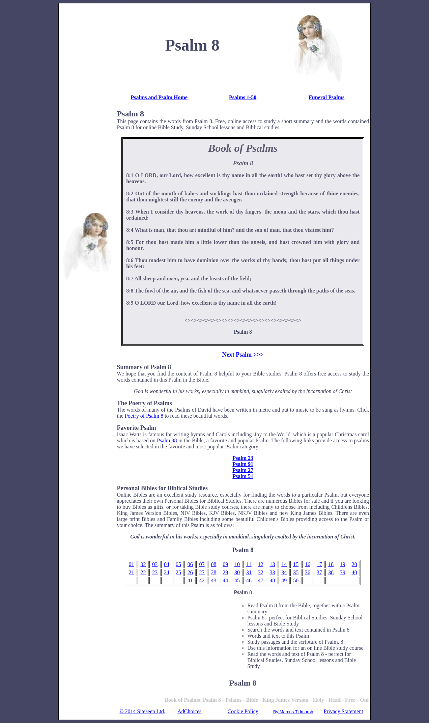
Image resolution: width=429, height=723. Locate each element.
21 (131, 572)
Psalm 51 (242, 476)
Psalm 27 (242, 470)
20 (354, 564)
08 (213, 564)
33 (272, 572)
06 (190, 564)
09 (225, 564)
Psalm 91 (242, 464)
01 (131, 564)
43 (213, 580)
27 (202, 572)
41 (190, 580)
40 (354, 572)
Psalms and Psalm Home (159, 97)
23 (155, 572)
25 (178, 572)
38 (331, 572)
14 (284, 564)
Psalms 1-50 (242, 97)
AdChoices (189, 711)
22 (143, 572)
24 (166, 572)
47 (260, 580)
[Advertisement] (87, 106)
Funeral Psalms (326, 97)
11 (248, 564)
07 (202, 564)
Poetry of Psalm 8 (144, 416)
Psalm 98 (167, 440)
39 (342, 572)
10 (237, 564)
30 (237, 572)
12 (260, 564)
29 (225, 572)
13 (272, 564)
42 (202, 580)
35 (295, 572)
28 (213, 572)
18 (331, 564)
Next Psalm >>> (243, 354)
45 (237, 580)
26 (190, 572)
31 (249, 572)
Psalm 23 (242, 458)
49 (284, 580)
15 (295, 564)
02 (143, 564)
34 (284, 572)
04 (166, 564)
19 (342, 564)
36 (307, 572)
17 (319, 564)
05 (178, 564)
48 (272, 580)
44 (225, 580)
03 (155, 564)
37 (319, 572)
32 (260, 572)
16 (307, 564)
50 (295, 580)
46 (249, 580)
